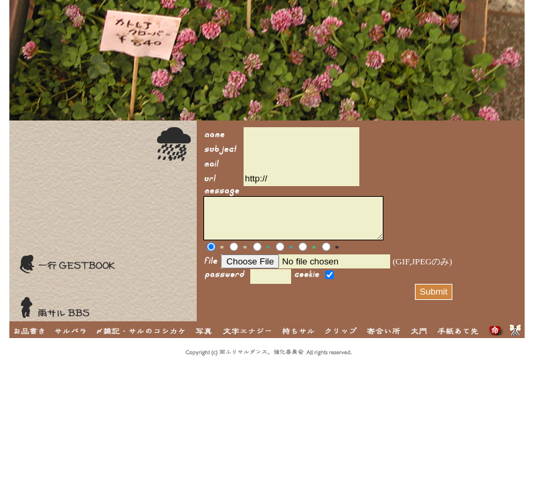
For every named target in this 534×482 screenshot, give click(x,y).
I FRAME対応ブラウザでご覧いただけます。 (361, 220)
